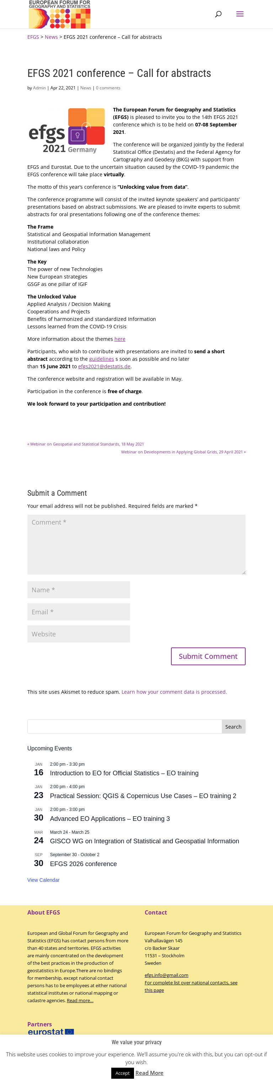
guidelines (101, 358)
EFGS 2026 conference (83, 864)
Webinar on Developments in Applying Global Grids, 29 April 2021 (183, 451)
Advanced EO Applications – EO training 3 (110, 818)
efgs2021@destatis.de (104, 366)
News (85, 88)
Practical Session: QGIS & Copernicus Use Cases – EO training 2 (143, 796)
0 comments (108, 88)
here (119, 338)
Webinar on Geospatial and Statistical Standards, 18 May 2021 (85, 444)
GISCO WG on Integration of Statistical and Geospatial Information (144, 841)
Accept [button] (123, 1073)
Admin (39, 88)
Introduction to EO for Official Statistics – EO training (124, 773)
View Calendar (43, 880)
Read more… (80, 1000)
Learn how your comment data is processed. (174, 691)
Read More (149, 1072)
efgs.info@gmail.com (166, 975)
